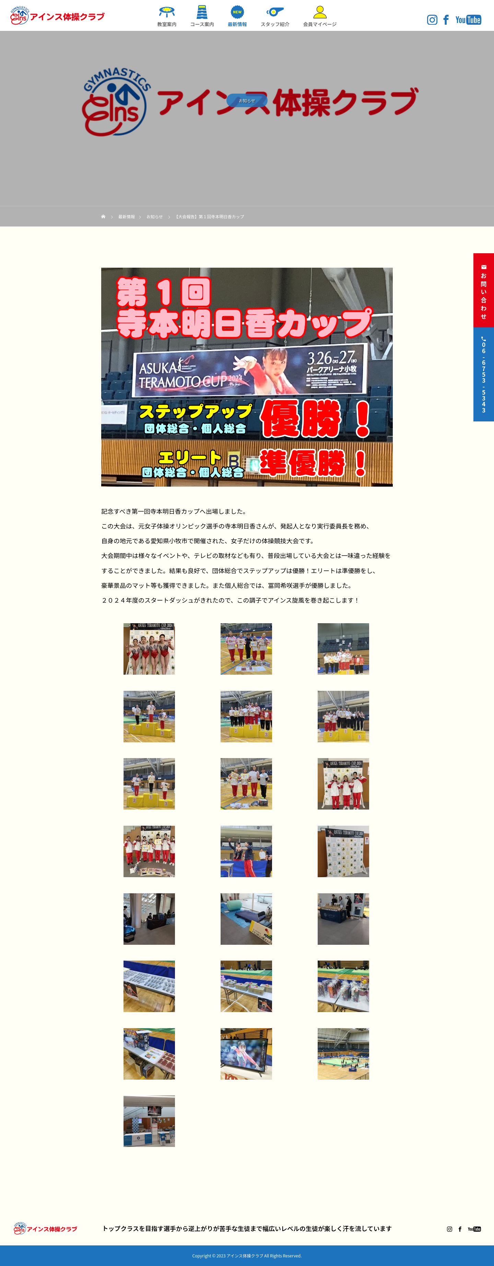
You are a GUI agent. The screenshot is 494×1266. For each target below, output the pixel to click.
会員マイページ (320, 24)
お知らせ (247, 102)
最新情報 (237, 24)
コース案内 (202, 24)
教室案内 (166, 24)
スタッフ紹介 (275, 24)
